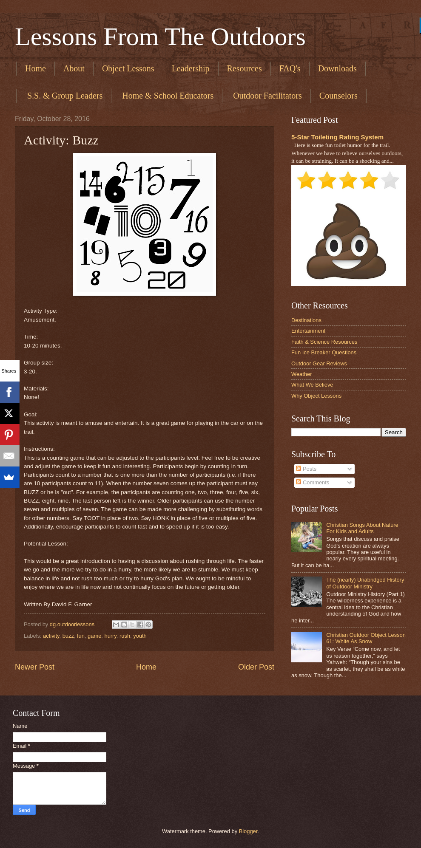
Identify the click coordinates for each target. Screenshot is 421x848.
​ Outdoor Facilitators (266, 95)
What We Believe (312, 385)
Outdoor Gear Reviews (319, 363)
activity (51, 636)
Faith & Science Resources (324, 342)
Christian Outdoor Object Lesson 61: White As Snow (366, 638)
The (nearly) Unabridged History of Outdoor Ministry (365, 583)
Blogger (248, 831)
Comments (312, 482)
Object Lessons (128, 68)
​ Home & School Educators (166, 95)
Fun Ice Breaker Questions (323, 352)
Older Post (256, 667)
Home (35, 68)
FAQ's (290, 68)
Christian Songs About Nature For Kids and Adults (362, 528)
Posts (306, 469)
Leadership (191, 68)
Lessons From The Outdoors (160, 37)
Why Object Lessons (316, 396)
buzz (68, 636)
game (94, 636)
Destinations (306, 320)
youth (140, 636)
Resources (244, 68)
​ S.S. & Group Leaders (63, 95)
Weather (301, 374)
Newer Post (34, 667)
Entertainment (308, 331)
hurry (110, 636)
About (74, 68)
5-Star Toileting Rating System (337, 137)
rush (124, 636)
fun (81, 636)
